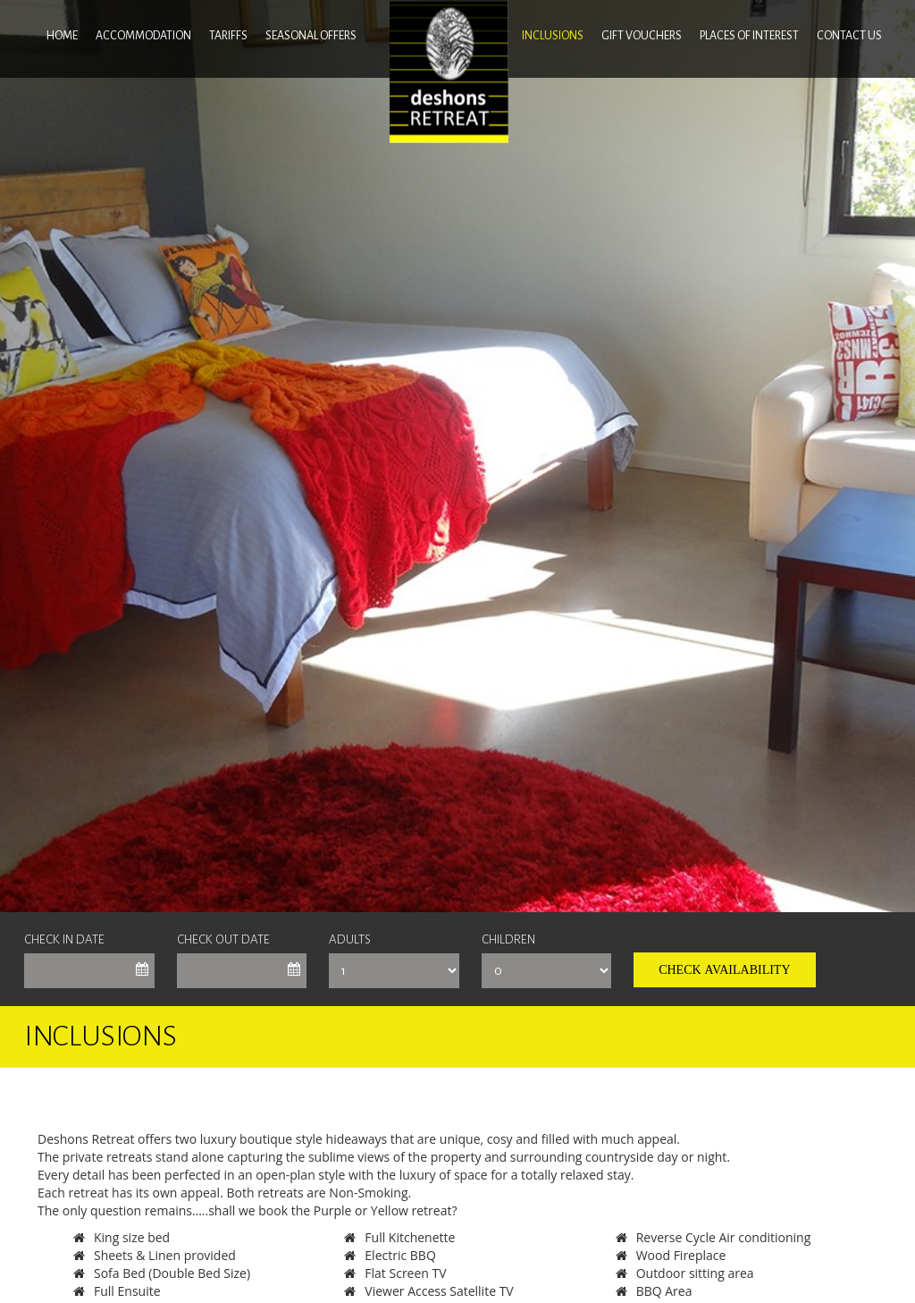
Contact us (849, 36)
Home (62, 36)
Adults (350, 939)
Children (508, 939)
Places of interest (749, 36)
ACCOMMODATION (143, 36)
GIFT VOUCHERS (641, 36)
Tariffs (228, 36)
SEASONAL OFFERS (311, 36)
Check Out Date (223, 939)
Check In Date (64, 939)
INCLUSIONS (552, 36)
